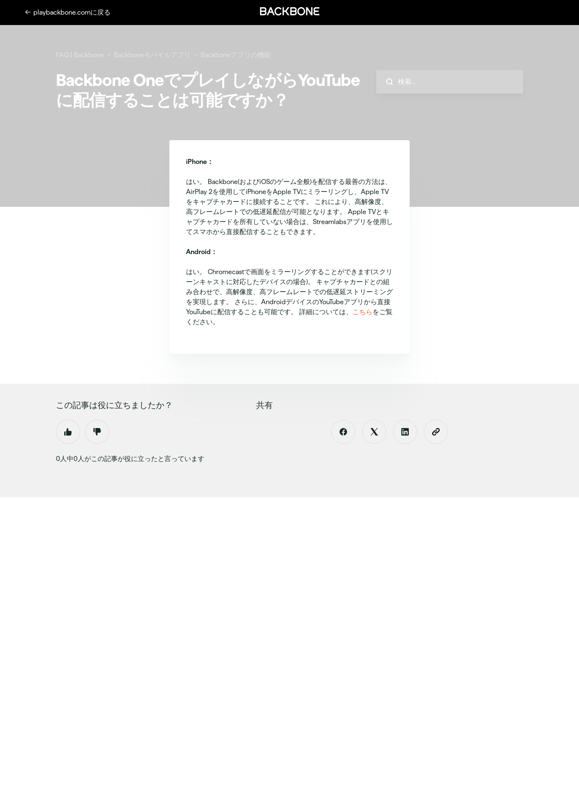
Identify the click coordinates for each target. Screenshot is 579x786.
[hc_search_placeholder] (449, 81)
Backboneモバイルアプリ (152, 54)
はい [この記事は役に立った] (68, 432)
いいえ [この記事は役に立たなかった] (97, 432)
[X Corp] (374, 431)
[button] (289, 11)
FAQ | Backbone (80, 54)
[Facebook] (343, 431)
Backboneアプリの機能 (236, 54)
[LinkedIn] (405, 431)
